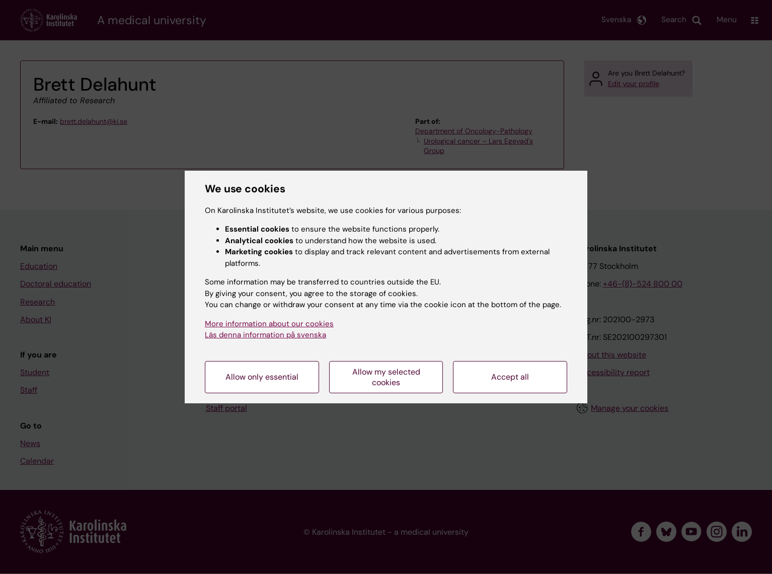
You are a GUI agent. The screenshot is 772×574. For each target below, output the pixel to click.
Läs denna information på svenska (265, 335)
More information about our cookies (269, 324)
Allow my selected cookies (386, 377)
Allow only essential (261, 377)
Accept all (510, 377)
